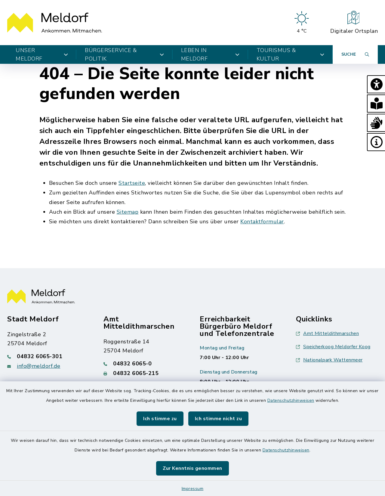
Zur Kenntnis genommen (192, 468)
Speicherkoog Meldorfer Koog (333, 346)
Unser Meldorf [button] (42, 54)
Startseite (132, 183)
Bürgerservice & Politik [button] (124, 54)
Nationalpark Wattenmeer (329, 360)
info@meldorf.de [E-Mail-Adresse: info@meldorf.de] (38, 366)
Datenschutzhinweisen (290, 400)
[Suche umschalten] (355, 54)
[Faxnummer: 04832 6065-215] (144, 373)
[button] (376, 84)
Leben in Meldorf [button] (210, 54)
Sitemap (128, 211)
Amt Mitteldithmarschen (327, 333)
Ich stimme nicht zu (218, 418)
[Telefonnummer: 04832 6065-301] (48, 356)
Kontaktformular (262, 221)
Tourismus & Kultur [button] (290, 54)
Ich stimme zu (160, 418)
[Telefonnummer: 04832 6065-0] (144, 363)
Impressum (193, 488)
